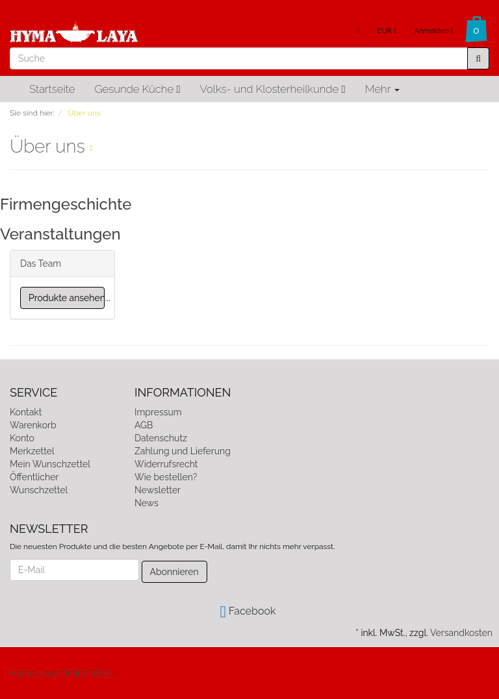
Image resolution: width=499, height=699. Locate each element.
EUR (386, 31)
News (146, 503)
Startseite (52, 88)
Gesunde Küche (137, 88)
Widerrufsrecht (166, 464)
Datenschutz (160, 438)
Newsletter (157, 490)
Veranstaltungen (60, 234)
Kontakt (26, 412)
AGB (143, 425)
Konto (22, 438)
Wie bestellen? (165, 477)
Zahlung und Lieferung (182, 451)
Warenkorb (33, 425)
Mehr (382, 88)
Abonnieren (174, 572)
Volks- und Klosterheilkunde (273, 88)
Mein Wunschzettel (50, 464)
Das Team (40, 263)
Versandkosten (461, 633)
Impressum (158, 412)
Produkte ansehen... (67, 298)
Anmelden (433, 31)
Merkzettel (32, 451)
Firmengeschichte (65, 204)
